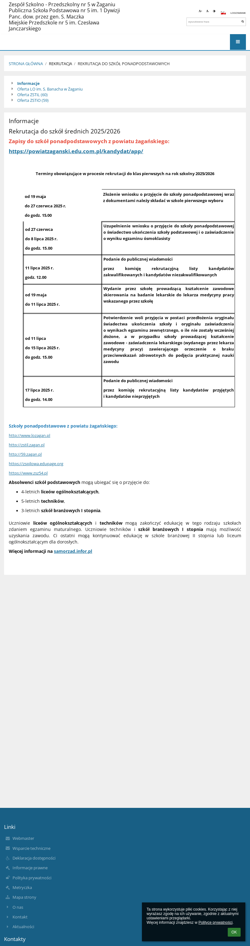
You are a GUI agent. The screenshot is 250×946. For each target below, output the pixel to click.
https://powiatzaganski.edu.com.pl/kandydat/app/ (76, 151)
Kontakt (20, 917)
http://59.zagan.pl (25, 454)
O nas (18, 907)
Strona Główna (26, 63)
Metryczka (22, 887)
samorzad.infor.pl (73, 551)
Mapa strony (24, 897)
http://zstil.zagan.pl (26, 445)
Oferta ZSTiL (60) (32, 94)
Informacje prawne (30, 868)
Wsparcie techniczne (31, 848)
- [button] (207, 11)
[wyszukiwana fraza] (216, 22)
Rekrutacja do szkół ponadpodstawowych (124, 63)
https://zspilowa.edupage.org (36, 463)
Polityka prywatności (32, 878)
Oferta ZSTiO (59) (33, 100)
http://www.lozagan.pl (29, 435)
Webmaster (23, 838)
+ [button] (200, 11)
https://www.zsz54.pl (28, 473)
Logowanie (238, 13)
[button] (223, 13)
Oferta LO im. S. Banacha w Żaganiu (50, 89)
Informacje (28, 83)
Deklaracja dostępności (34, 858)
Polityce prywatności (215, 922)
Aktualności (23, 926)
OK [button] (234, 932)
